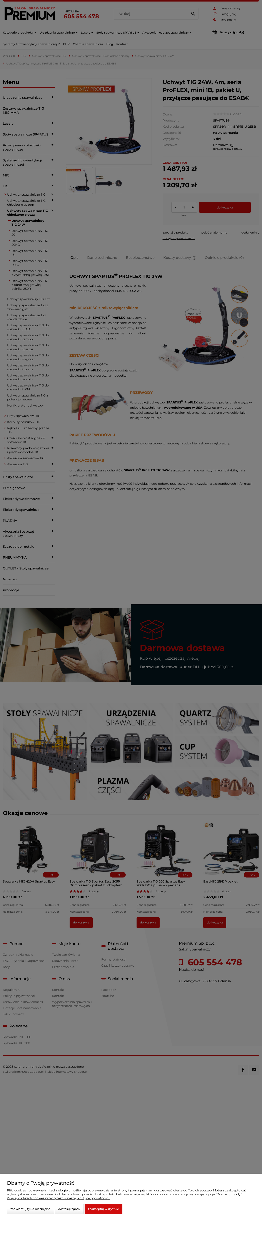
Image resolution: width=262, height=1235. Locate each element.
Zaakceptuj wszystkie (103, 1209)
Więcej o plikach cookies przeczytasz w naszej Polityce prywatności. (58, 1198)
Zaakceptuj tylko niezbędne (30, 1209)
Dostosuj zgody (69, 1209)
